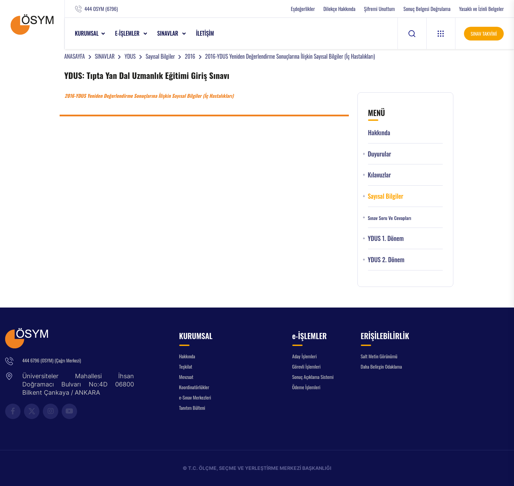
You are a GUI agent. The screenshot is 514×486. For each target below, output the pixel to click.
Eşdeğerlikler (303, 8)
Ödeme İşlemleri (306, 387)
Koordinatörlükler (194, 387)
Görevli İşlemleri (306, 366)
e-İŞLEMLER (128, 33)
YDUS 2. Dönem (386, 259)
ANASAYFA (74, 56)
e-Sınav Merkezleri (195, 397)
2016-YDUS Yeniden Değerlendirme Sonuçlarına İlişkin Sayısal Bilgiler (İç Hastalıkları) (290, 56)
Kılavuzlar (379, 175)
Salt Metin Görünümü (379, 356)
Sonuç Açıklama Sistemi (313, 376)
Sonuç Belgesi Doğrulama (426, 8)
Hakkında (379, 132)
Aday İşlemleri (304, 356)
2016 (190, 56)
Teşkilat (185, 366)
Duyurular (379, 154)
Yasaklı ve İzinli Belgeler (481, 8)
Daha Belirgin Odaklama (381, 366)
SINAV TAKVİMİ (484, 33)
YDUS (129, 56)
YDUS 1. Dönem (386, 238)
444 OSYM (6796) (101, 8)
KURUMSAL (87, 33)
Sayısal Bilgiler (160, 56)
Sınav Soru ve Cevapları (389, 218)
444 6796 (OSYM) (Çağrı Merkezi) (51, 360)
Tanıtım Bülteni (192, 407)
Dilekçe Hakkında (339, 8)
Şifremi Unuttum (379, 8)
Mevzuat (186, 376)
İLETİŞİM (205, 33)
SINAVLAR (168, 33)
